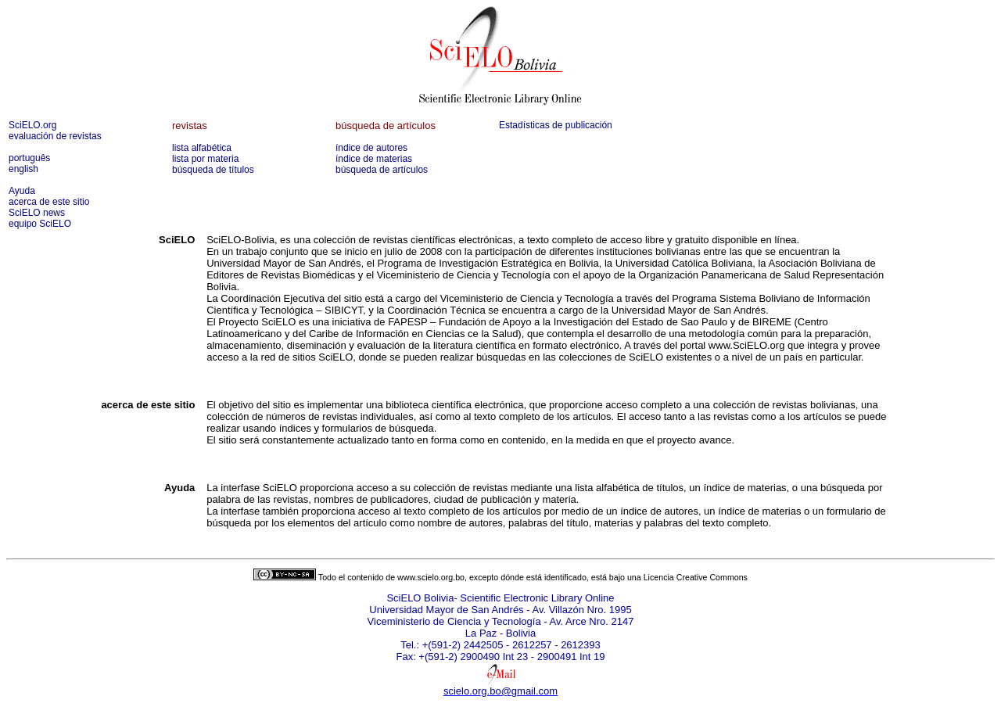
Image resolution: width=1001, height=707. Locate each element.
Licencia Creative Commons (696, 577)
